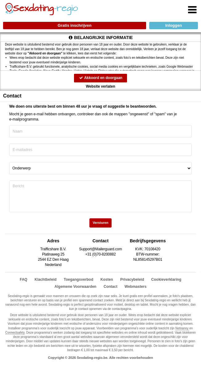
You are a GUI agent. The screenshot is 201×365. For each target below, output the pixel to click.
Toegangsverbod (78, 279)
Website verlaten (100, 86)
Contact (110, 286)
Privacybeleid (132, 279)
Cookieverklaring (166, 279)
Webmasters (135, 286)
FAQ (23, 279)
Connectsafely (15, 332)
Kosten (106, 279)
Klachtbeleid (45, 279)
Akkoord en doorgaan (100, 78)
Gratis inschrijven (75, 25)
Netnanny (182, 328)
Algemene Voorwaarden (75, 286)
